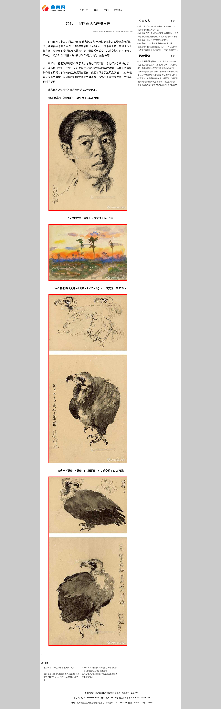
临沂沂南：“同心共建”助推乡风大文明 (59, 668)
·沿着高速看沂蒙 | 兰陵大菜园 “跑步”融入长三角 (156, 61)
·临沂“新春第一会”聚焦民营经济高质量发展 (154, 43)
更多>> (174, 21)
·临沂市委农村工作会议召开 (148, 30)
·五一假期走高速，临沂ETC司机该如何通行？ (156, 68)
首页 (96, 10)
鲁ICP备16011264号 (109, 698)
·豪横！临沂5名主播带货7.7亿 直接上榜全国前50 (157, 85)
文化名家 (118, 10)
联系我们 (99, 693)
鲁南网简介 (89, 693)
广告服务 (116, 693)
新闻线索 (108, 693)
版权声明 (134, 693)
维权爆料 (125, 693)
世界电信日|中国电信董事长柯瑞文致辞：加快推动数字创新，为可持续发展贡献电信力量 (61, 677)
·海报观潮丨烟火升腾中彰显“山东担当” (152, 40)
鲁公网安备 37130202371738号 (87, 698)
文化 (106, 10)
